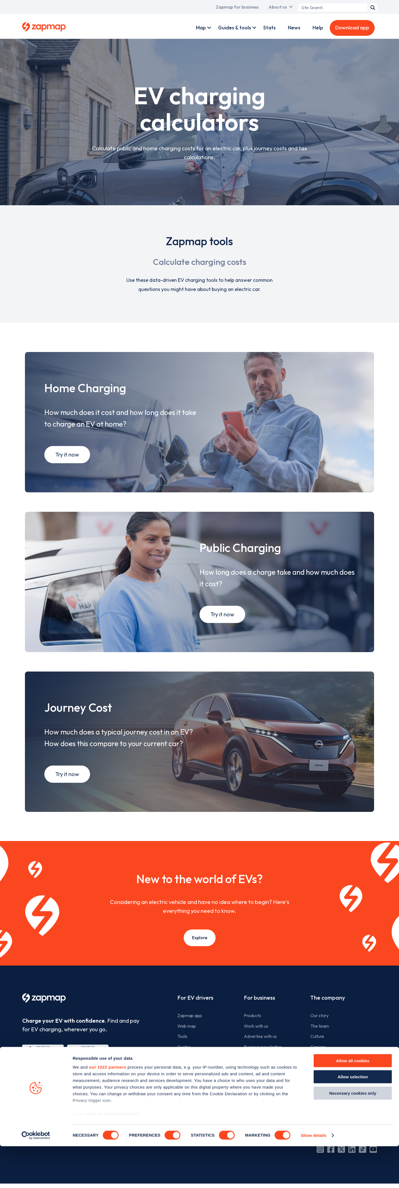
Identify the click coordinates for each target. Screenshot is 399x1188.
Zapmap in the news (329, 1067)
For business (259, 1007)
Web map (186, 1035)
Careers (318, 1056)
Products (252, 1025)
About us (277, 7)
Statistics (186, 1067)
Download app (352, 27)
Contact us (320, 1087)
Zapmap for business (237, 7)
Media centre (323, 1077)
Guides (184, 1056)
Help (318, 27)
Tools (182, 1046)
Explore (199, 947)
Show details (313, 1177)
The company (327, 1007)
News (294, 27)
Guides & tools (234, 27)
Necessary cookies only (352, 1135)
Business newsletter (263, 1056)
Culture (317, 1046)
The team (319, 1035)
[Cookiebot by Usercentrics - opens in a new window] (36, 1177)
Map (201, 27)
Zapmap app (189, 1025)
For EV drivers (195, 1007)
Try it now (67, 457)
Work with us (256, 1035)
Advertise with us (260, 1046)
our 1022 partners (107, 1108)
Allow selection (352, 1118)
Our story (319, 1025)
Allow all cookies (353, 1102)
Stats (269, 27)
